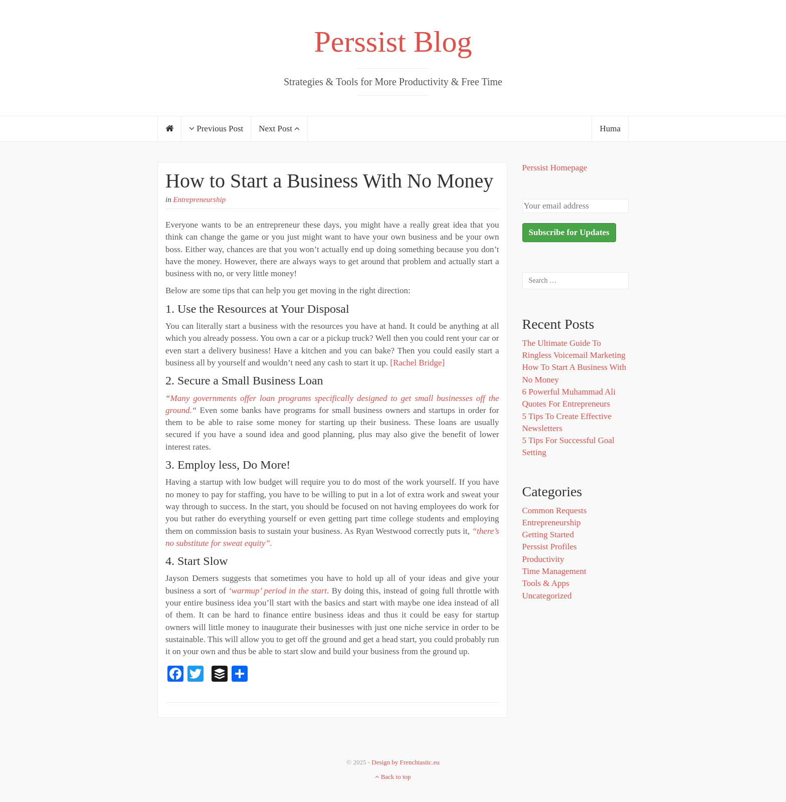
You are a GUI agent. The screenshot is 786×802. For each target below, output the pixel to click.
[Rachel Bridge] (417, 362)
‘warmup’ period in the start (278, 590)
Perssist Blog (393, 41)
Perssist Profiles (549, 546)
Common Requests (554, 510)
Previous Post (216, 128)
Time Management (554, 571)
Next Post (279, 128)
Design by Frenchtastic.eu (405, 762)
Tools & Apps (545, 583)
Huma (610, 128)
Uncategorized (547, 595)
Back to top (393, 776)
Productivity (543, 559)
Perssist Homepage (554, 167)
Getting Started (548, 534)
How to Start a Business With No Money (329, 180)
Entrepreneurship (199, 199)
